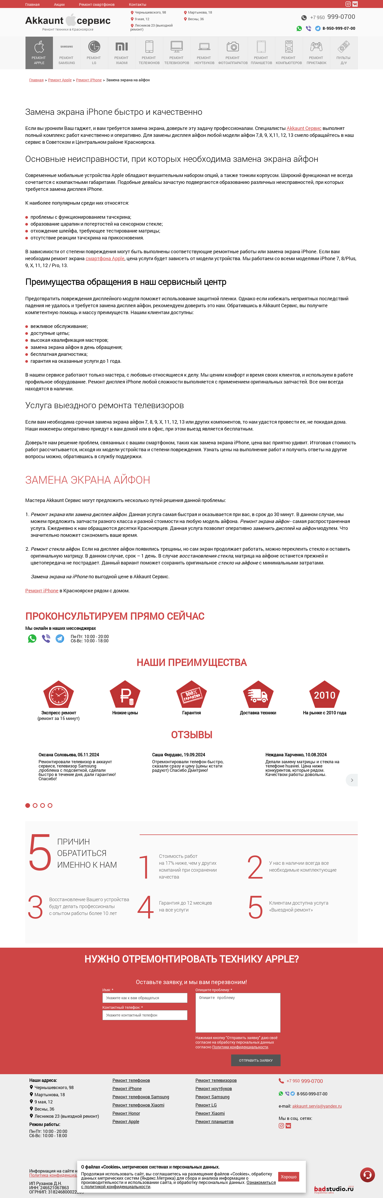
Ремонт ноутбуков (204, 53)
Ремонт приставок (316, 53)
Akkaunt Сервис (304, 128)
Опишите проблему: (213, 989)
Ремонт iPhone (89, 79)
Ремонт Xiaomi (122, 53)
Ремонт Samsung (67, 53)
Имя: (107, 989)
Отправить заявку (256, 1060)
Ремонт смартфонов (97, 4)
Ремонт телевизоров (177, 53)
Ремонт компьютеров (289, 53)
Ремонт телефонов (149, 53)
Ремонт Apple (39, 53)
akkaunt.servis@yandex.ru (317, 1106)
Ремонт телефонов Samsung (141, 1097)
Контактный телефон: (122, 1007)
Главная (32, 4)
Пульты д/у (343, 53)
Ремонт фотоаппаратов (233, 53)
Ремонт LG (94, 53)
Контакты (137, 4)
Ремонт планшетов (261, 53)
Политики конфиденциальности (240, 1046)
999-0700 (332, 16)
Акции (59, 4)
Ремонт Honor (126, 1113)
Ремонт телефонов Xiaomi (138, 1105)
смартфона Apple (105, 258)
